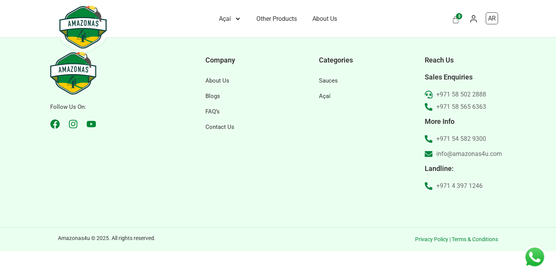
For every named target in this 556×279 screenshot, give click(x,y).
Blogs (212, 123)
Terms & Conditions (475, 267)
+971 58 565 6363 (461, 134)
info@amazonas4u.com (469, 181)
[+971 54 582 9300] (428, 167)
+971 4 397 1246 (459, 213)
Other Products (276, 18)
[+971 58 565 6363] (428, 135)
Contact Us (219, 154)
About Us (324, 18)
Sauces (328, 108)
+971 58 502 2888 (461, 122)
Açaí (230, 19)
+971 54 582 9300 (461, 166)
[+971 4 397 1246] (428, 214)
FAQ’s (212, 139)
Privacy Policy (431, 267)
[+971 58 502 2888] (428, 122)
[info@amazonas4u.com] (428, 182)
